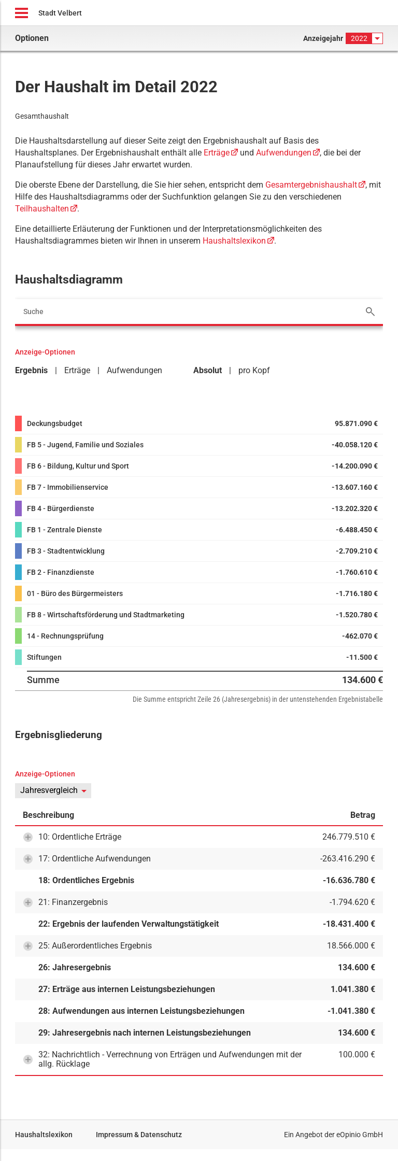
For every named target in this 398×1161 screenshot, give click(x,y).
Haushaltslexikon (234, 241)
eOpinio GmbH (359, 1134)
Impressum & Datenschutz (139, 1134)
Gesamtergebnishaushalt (311, 185)
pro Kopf (254, 370)
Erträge (217, 153)
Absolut (207, 370)
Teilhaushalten (42, 209)
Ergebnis (31, 370)
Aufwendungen (283, 153)
